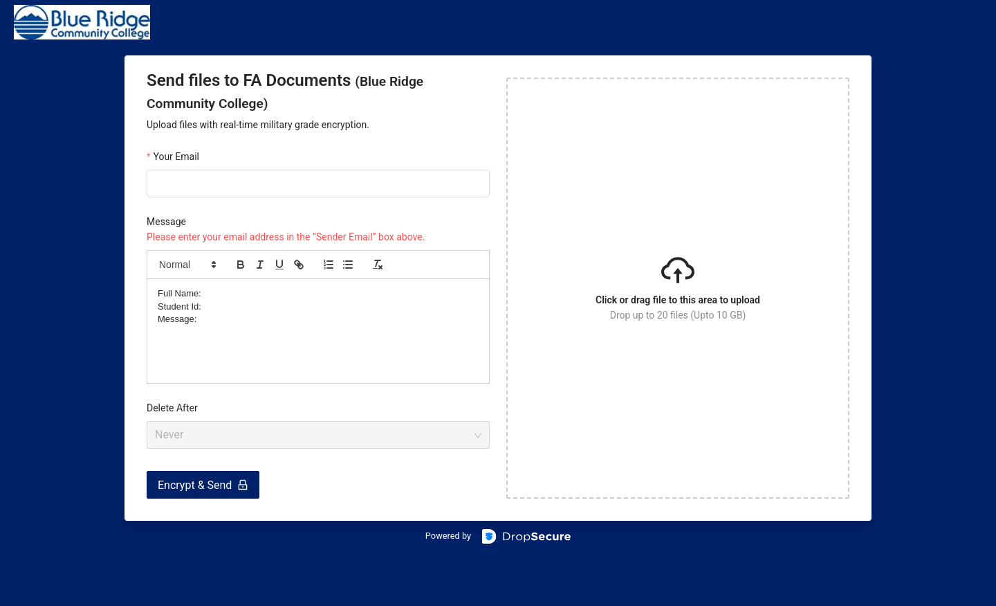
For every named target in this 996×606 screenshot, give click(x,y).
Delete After (172, 407)
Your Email (176, 156)
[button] (187, 264)
